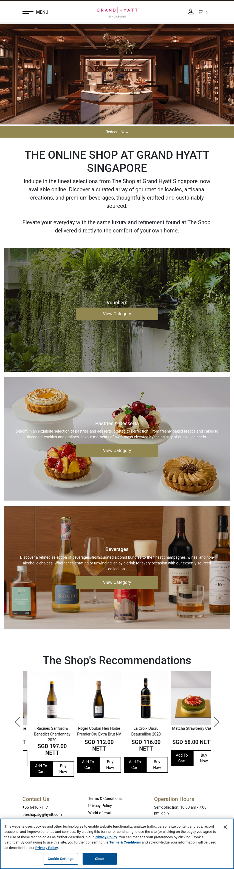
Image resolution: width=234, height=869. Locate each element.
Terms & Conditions (105, 798)
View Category (117, 313)
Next (213, 719)
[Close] (225, 827)
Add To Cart (36, 758)
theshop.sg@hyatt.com (42, 814)
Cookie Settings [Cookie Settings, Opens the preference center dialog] (61, 859)
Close (99, 859)
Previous (15, 719)
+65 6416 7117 (35, 807)
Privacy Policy (100, 805)
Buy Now (58, 758)
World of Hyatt (100, 813)
